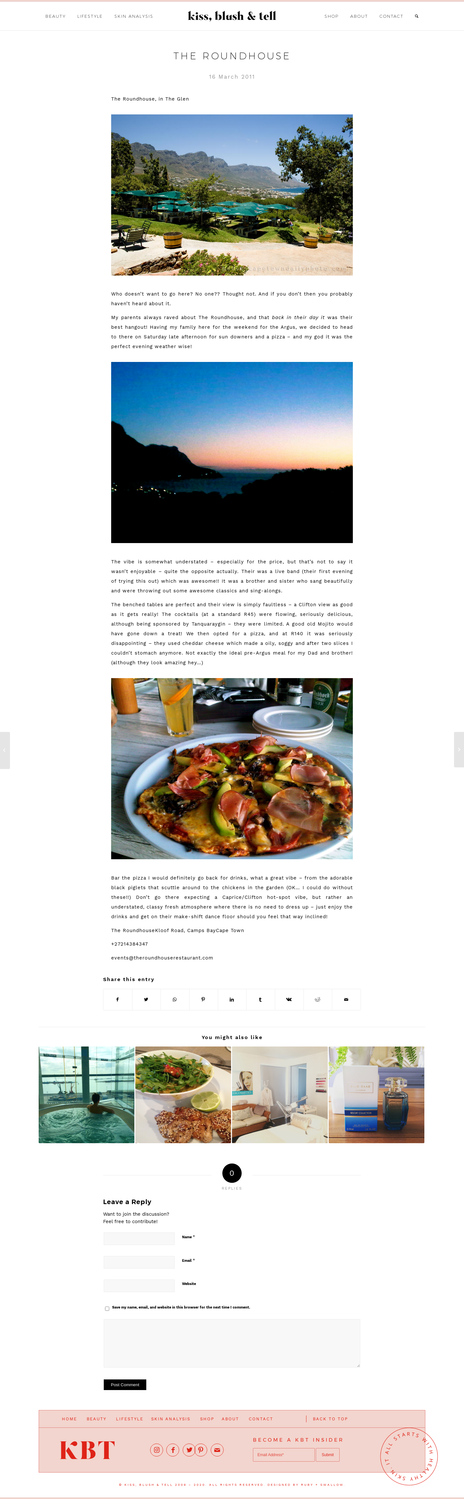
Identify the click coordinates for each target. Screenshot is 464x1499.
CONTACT (261, 1418)
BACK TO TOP (330, 1418)
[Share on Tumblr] (261, 999)
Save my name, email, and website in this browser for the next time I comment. (181, 1307)
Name (188, 1236)
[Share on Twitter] (146, 999)
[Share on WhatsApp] (175, 999)
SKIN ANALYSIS (170, 1418)
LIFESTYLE (129, 1418)
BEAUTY (96, 1418)
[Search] (417, 16)
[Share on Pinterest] (203, 999)
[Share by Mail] (346, 999)
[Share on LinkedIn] (232, 999)
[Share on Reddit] (318, 999)
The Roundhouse (232, 56)
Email (188, 1260)
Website (189, 1284)
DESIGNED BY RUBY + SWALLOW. (306, 1484)
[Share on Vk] (289, 999)
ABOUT (230, 1418)
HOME (69, 1418)
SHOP (207, 1418)
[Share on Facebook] (117, 999)
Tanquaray (205, 624)
